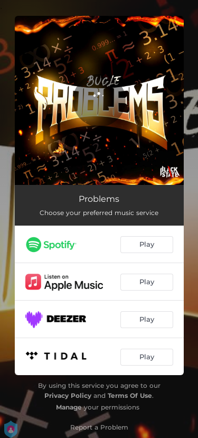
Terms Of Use (130, 395)
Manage (69, 407)
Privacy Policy (67, 395)
